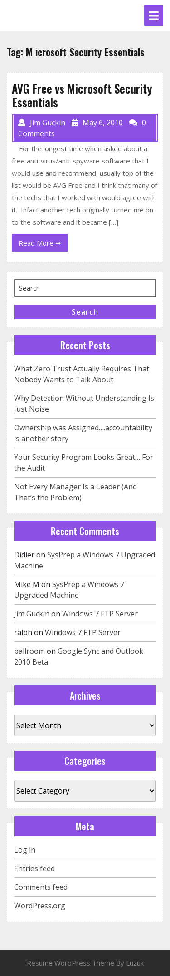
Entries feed (34, 868)
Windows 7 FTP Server (100, 614)
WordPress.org (39, 906)
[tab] (153, 15)
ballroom (29, 651)
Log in (24, 850)
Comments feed (41, 887)
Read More (43, 244)
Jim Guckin (31, 614)
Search (85, 312)
